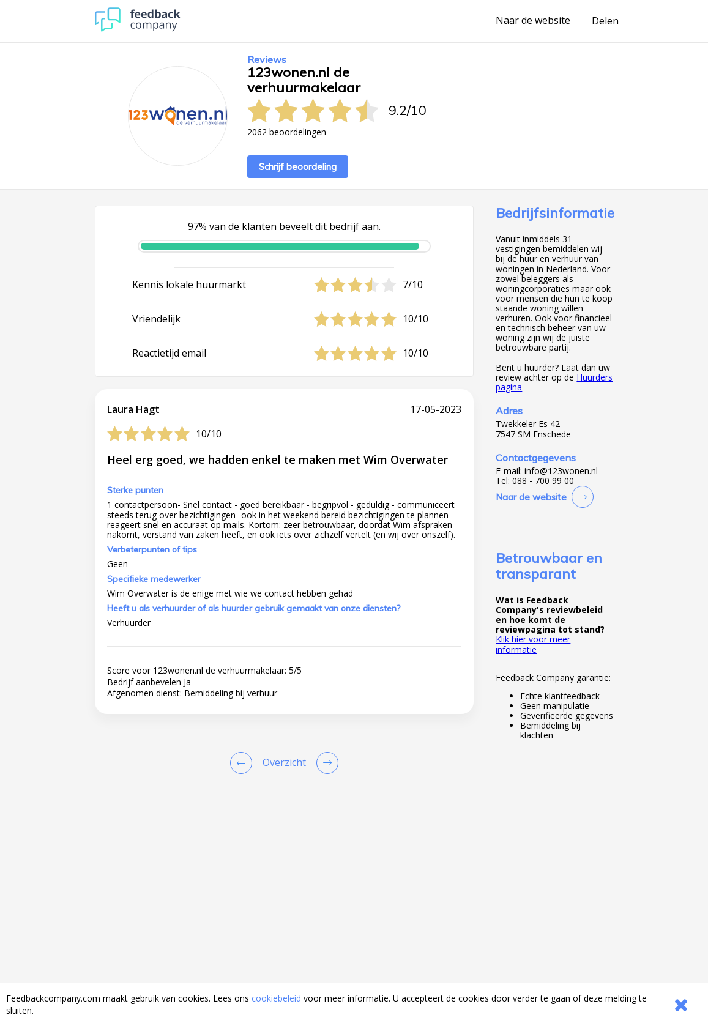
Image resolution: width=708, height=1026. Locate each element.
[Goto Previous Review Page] (243, 763)
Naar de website (533, 21)
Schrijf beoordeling (298, 167)
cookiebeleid (276, 998)
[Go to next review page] (324, 763)
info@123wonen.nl (561, 471)
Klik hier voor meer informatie (533, 644)
